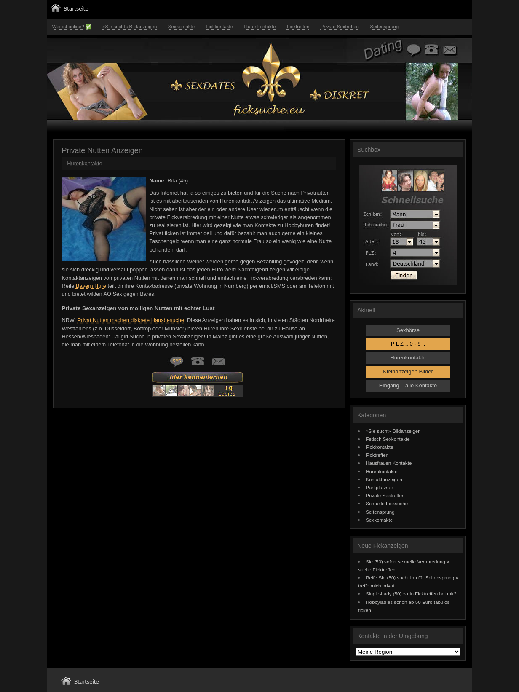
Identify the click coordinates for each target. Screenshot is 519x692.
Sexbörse (408, 330)
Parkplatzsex (380, 487)
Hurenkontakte (260, 26)
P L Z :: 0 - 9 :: (408, 344)
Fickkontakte (219, 26)
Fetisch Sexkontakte (388, 439)
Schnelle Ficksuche (387, 503)
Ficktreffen (298, 26)
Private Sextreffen (340, 26)
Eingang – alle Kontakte (408, 385)
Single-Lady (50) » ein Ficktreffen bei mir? (411, 593)
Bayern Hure (91, 286)
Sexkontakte (181, 26)
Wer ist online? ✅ (71, 26)
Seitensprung (384, 26)
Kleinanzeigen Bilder (408, 371)
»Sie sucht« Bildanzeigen (129, 26)
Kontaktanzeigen (384, 479)
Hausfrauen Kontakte (389, 463)
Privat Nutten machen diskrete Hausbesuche (131, 320)
